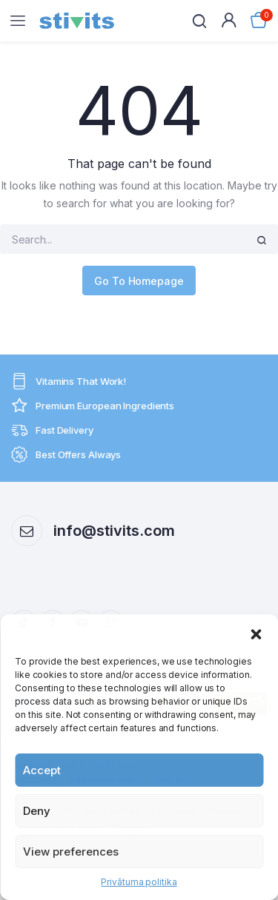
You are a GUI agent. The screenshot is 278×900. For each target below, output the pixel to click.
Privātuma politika (138, 881)
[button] (255, 632)
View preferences (71, 851)
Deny (36, 811)
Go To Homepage (139, 281)
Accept (42, 770)
